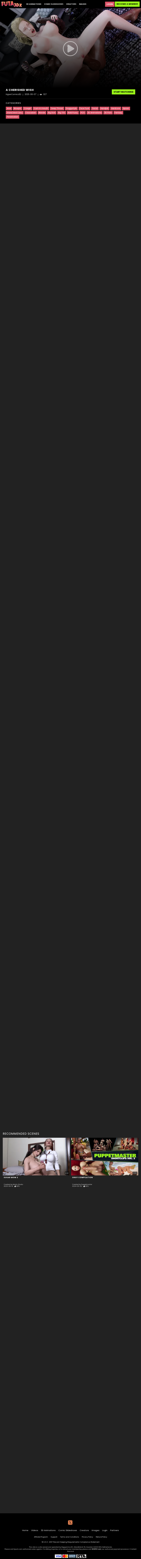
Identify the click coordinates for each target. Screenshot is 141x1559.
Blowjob (17, 108)
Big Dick (51, 112)
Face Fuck (84, 108)
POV (83, 112)
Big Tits (61, 112)
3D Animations (94, 112)
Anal (9, 108)
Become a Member (127, 4)
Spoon (126, 108)
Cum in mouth (41, 108)
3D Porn (108, 112)
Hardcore (115, 108)
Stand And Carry (15, 112)
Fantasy (118, 112)
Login (110, 4)
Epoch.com (18, 1549)
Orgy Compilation (82, 1177)
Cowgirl (27, 108)
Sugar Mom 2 (11, 1177)
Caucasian (30, 112)
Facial (95, 108)
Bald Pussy (73, 112)
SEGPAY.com (96, 1549)
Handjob (104, 108)
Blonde (42, 112)
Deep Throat (57, 108)
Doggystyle (71, 108)
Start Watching (123, 91)
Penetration (12, 116)
